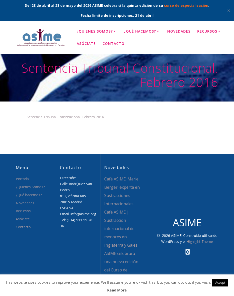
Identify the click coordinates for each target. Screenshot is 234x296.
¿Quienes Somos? (95, 31)
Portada (22, 178)
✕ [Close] (228, 10)
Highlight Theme (199, 241)
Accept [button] (220, 282)
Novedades (178, 31)
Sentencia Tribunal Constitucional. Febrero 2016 (65, 117)
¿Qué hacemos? (140, 31)
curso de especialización (186, 5)
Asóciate (86, 43)
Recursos (207, 31)
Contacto (113, 43)
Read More (117, 289)
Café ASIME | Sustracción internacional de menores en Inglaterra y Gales (121, 228)
